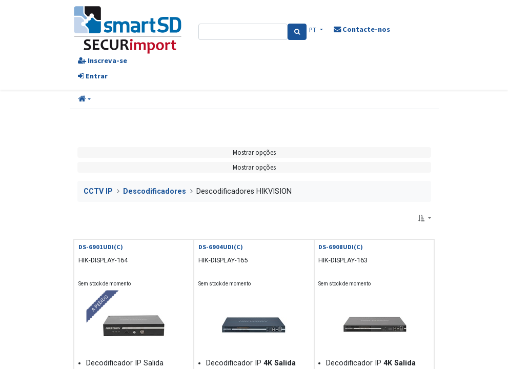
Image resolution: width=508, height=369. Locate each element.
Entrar (93, 75)
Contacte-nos (362, 29)
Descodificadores (154, 191)
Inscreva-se (102, 60)
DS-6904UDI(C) (220, 247)
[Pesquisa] (297, 32)
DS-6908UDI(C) (340, 247)
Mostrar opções (254, 152)
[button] (84, 99)
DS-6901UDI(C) (100, 247)
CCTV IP (98, 191)
